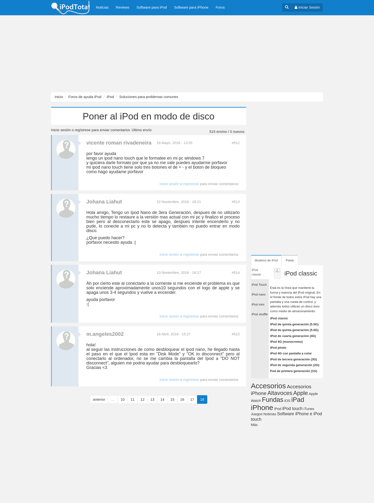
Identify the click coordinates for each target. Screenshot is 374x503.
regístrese (83, 130)
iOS (287, 401)
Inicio (59, 97)
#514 (235, 272)
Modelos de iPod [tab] (266, 260)
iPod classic (279, 318)
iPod (110, 97)
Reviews (122, 7)
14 (162, 399)
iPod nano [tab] (259, 294)
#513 (235, 202)
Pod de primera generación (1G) (293, 371)
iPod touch (292, 408)
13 (153, 399)
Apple (300, 393)
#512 (235, 143)
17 (192, 399)
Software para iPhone (191, 7)
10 (123, 399)
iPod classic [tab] (256, 272)
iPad (297, 399)
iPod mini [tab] (258, 304)
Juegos (256, 414)
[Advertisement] (143, 54)
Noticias (102, 7)
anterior (99, 399)
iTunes (309, 409)
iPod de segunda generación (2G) (294, 365)
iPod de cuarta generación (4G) (293, 336)
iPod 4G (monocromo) (286, 341)
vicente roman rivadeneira (118, 143)
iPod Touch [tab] (259, 284)
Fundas (272, 399)
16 (182, 399)
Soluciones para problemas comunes (148, 97)
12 (142, 399)
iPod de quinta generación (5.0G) (294, 330)
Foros (220, 7)
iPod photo (278, 347)
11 (132, 399)
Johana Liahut (104, 202)
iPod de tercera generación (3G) (293, 359)
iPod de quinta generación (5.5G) (294, 324)
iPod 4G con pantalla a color (291, 353)
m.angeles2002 (105, 334)
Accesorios (268, 386)
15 (172, 399)
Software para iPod (151, 7)
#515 (235, 334)
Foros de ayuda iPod (84, 97)
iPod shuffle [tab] (260, 314)
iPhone (262, 407)
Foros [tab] (290, 260)
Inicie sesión (61, 130)
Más (254, 425)
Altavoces (279, 393)
